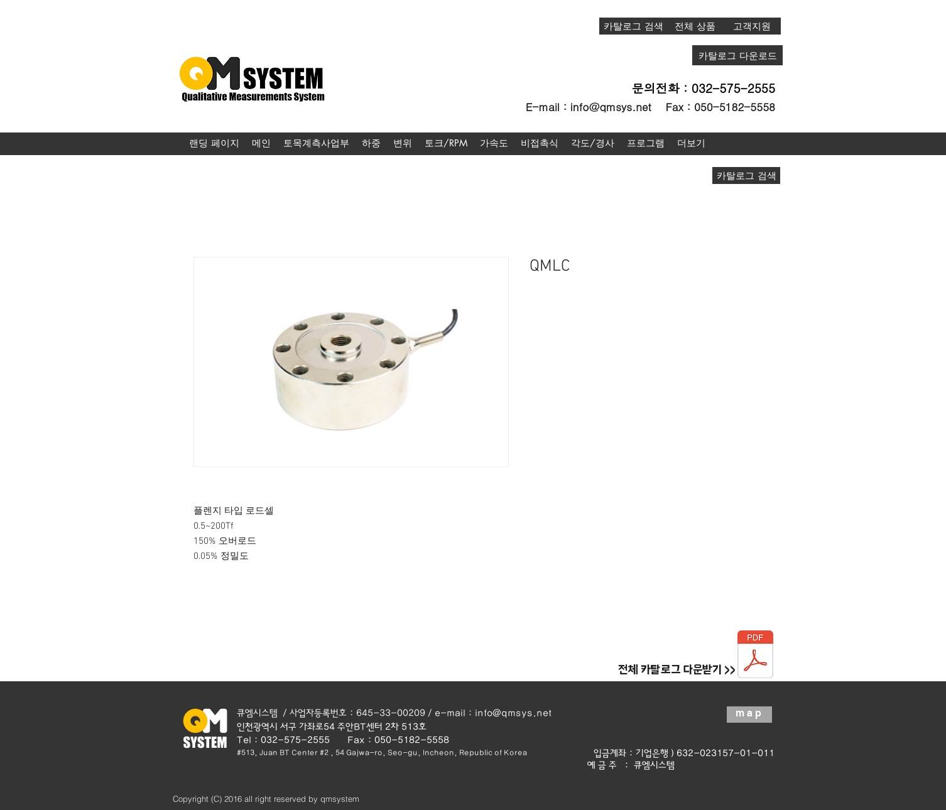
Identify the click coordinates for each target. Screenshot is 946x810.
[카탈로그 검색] (633, 26)
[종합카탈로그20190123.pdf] (755, 655)
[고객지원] (752, 26)
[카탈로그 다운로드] (737, 55)
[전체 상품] (695, 26)
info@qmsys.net (610, 106)
